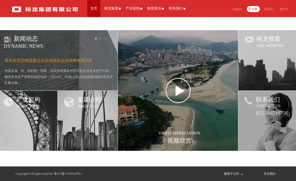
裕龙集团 (111, 8)
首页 (93, 8)
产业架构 (133, 8)
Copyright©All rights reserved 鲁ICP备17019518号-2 (49, 173)
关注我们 (270, 173)
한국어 (283, 9)
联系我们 (176, 8)
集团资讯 (154, 8)
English (237, 9)
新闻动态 (26, 38)
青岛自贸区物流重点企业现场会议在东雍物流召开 (49, 60)
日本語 (268, 9)
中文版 (252, 9)
